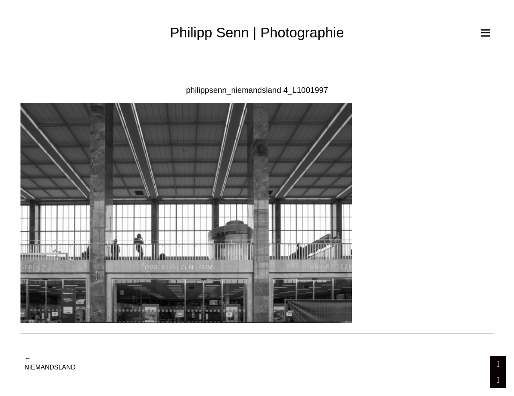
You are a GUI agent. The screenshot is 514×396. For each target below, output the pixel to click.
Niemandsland (49, 362)
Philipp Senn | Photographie (257, 32)
